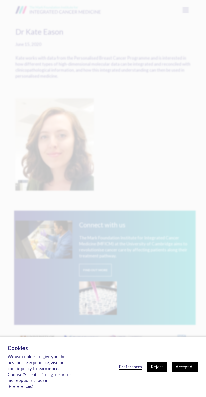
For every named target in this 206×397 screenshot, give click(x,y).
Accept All (185, 366)
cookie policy (20, 368)
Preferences (130, 366)
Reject (157, 366)
